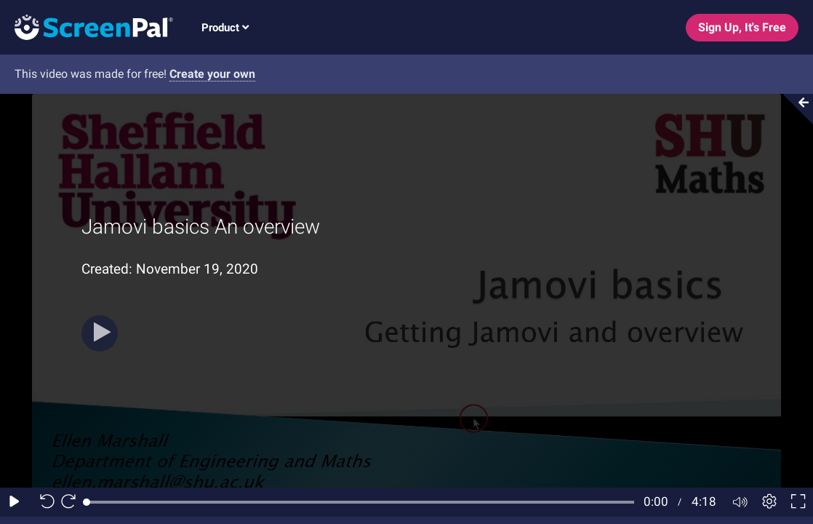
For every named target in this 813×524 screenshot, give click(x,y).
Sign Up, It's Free (742, 27)
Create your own (212, 74)
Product (225, 27)
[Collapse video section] (794, 109)
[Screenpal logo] (86, 26)
